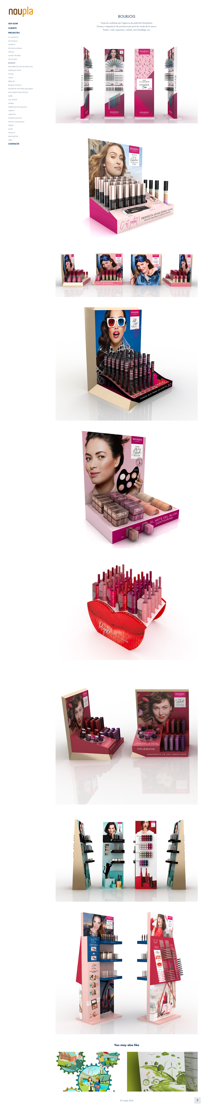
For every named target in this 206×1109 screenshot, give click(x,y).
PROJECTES (14, 32)
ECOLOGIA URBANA (15, 48)
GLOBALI (11, 103)
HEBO (10, 140)
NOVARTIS (11, 45)
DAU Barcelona (12, 41)
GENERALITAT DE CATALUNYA (17, 107)
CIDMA (10, 78)
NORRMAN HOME (14, 70)
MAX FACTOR (12, 100)
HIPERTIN (11, 111)
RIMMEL (11, 74)
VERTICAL (11, 52)
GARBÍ (10, 96)
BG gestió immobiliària (14, 85)
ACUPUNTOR (12, 59)
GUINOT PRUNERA (14, 56)
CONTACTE (13, 143)
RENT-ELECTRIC (13, 136)
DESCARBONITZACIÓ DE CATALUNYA (20, 67)
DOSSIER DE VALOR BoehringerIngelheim (20, 89)
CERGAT (11, 125)
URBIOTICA (12, 114)
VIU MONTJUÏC (13, 37)
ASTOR (10, 129)
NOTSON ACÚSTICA (15, 118)
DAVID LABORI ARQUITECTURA (18, 92)
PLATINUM (11, 133)
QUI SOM (13, 23)
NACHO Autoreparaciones (16, 122)
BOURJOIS (11, 63)
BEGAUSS (11, 81)
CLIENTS (12, 28)
